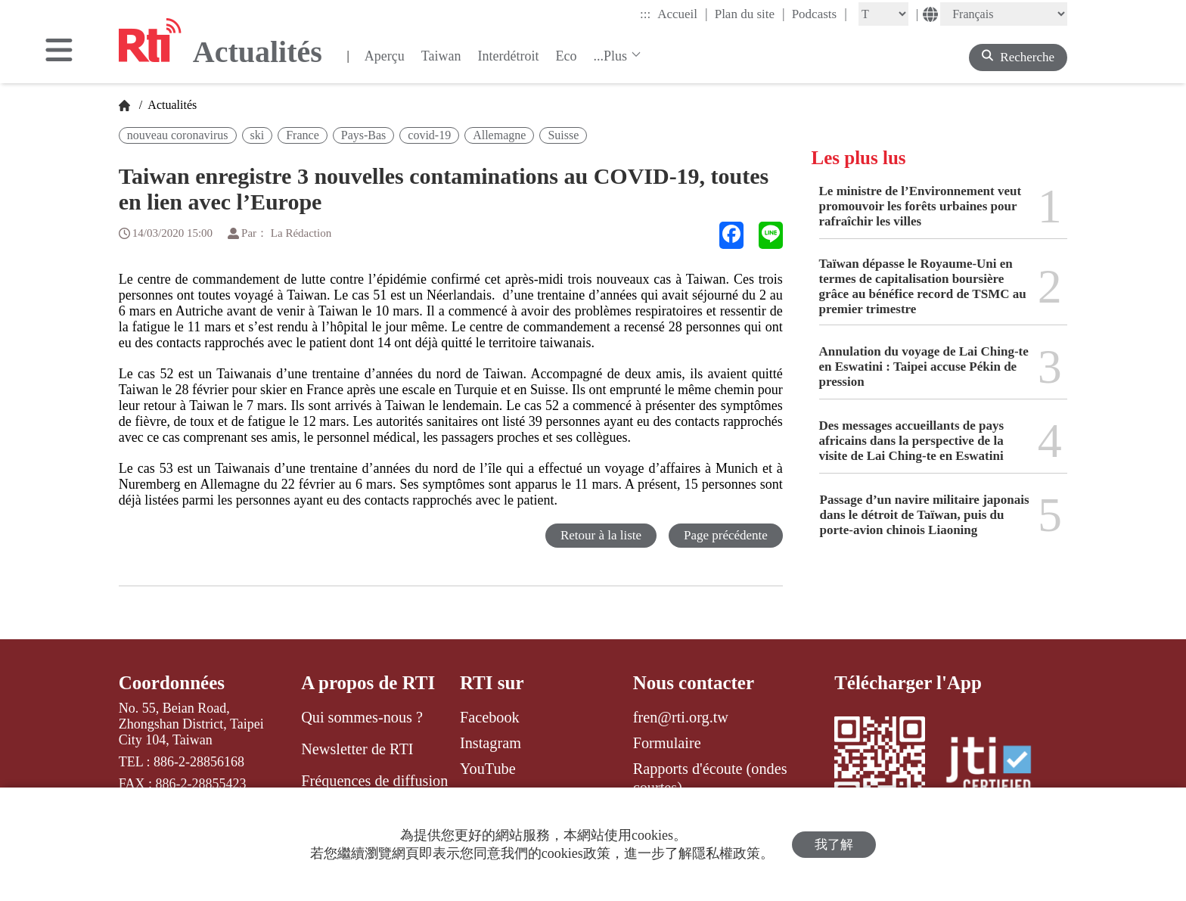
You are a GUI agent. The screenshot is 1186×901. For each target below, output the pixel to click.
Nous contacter (693, 683)
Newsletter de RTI (357, 749)
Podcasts (819, 13)
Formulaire (667, 743)
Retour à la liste (600, 535)
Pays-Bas (364, 135)
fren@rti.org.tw (680, 717)
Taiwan (441, 56)
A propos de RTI (368, 683)
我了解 (834, 844)
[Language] (1003, 14)
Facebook (490, 717)
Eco (565, 56)
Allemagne (499, 135)
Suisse (563, 135)
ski (257, 135)
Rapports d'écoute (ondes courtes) (710, 777)
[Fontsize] (883, 14)
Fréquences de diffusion (374, 780)
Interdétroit (508, 56)
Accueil (682, 13)
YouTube (488, 768)
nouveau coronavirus (177, 135)
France (302, 135)
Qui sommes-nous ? (362, 717)
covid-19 (429, 135)
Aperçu (385, 56)
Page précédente (726, 535)
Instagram (490, 743)
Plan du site (750, 13)
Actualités (171, 104)
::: (645, 14)
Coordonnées (172, 683)
